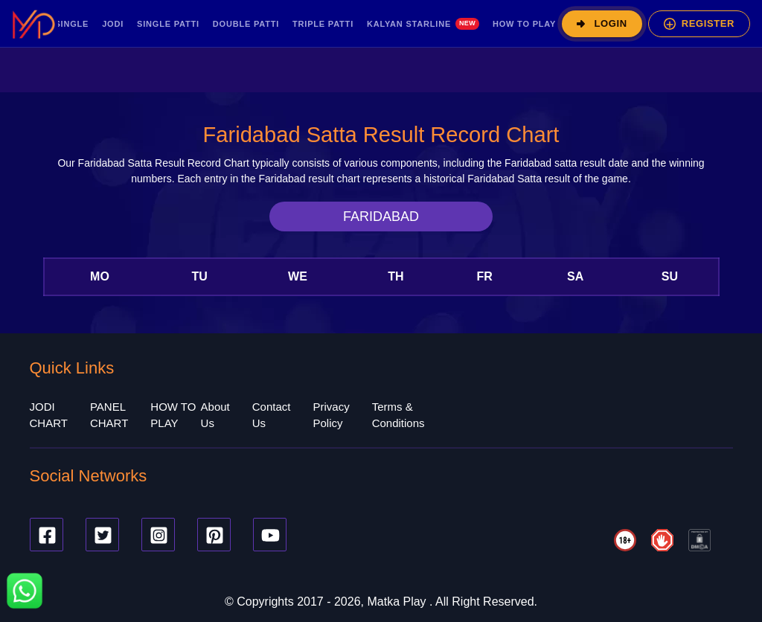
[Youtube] (269, 534)
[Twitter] (102, 534)
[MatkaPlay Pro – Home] (33, 24)
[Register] (699, 23)
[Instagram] (158, 534)
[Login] (602, 23)
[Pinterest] (214, 534)
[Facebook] (46, 534)
